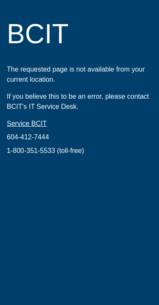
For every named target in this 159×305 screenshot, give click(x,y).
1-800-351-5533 (31, 150)
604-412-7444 (28, 137)
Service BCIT (27, 123)
